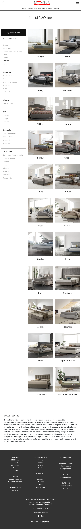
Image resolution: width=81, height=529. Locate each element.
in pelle (6, 89)
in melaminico (8, 75)
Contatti (15, 470)
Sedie (40, 468)
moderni (6, 122)
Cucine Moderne (15, 479)
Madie (40, 460)
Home (24, 8)
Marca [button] (5, 45)
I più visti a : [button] (8, 152)
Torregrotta (7, 178)
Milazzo (6, 168)
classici (6, 115)
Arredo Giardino (66, 486)
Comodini (40, 479)
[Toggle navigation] (77, 2)
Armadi (40, 484)
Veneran (6, 64)
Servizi (15, 463)
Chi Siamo (15, 460)
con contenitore (9, 134)
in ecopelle (7, 79)
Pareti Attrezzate (40, 457)
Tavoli (40, 465)
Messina (6, 165)
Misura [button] (6, 100)
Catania (6, 162)
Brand (15, 468)
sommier (6, 143)
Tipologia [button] (7, 130)
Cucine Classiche (15, 482)
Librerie (15, 490)
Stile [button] (5, 112)
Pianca (5, 57)
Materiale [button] (7, 72)
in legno (6, 85)
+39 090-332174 (42, 508)
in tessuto (7, 92)
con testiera (8, 137)
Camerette (40, 487)
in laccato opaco (10, 82)
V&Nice (6, 61)
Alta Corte (7, 48)
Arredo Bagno (65, 457)
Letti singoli (40, 482)
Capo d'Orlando (9, 158)
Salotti (40, 463)
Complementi (65, 469)
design (5, 118)
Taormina (7, 175)
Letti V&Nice (54, 8)
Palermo (6, 171)
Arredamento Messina (36, 8)
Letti (47, 8)
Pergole (66, 489)
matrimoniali (8, 104)
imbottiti (6, 140)
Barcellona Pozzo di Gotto (13, 155)
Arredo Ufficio (65, 477)
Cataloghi (15, 465)
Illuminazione (66, 466)
